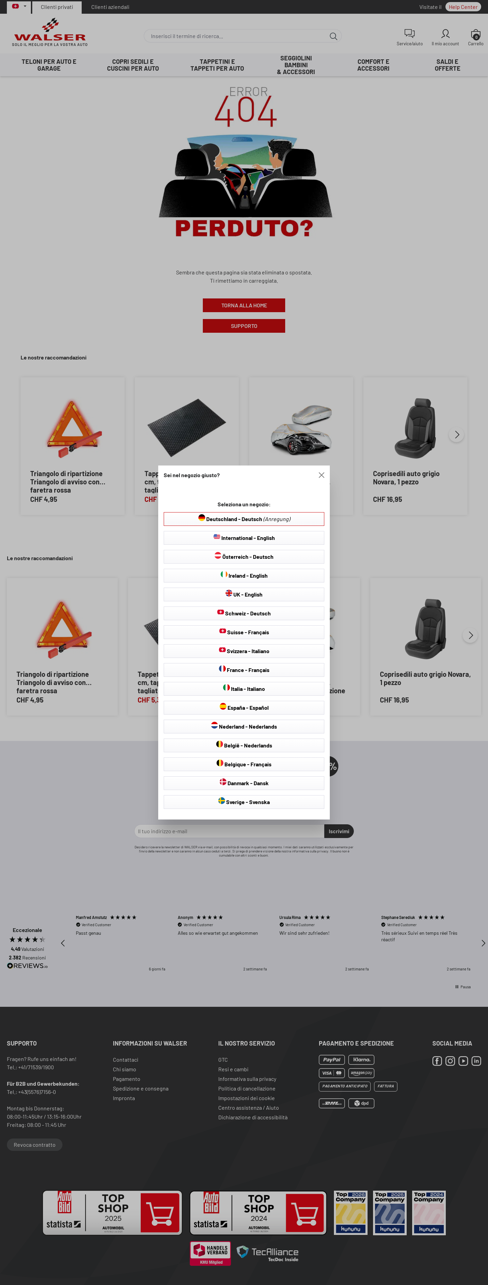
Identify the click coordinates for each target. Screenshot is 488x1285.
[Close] (321, 475)
